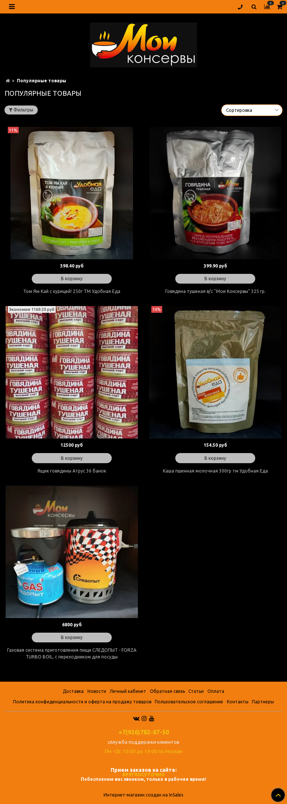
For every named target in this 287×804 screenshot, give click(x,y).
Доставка (73, 691)
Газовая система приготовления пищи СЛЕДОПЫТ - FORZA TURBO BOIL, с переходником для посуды (71, 653)
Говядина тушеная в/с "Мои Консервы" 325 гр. (215, 291)
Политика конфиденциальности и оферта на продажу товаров (82, 701)
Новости (96, 691)
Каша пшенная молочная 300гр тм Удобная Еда (215, 470)
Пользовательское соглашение (189, 701)
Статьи (196, 691)
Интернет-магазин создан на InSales (143, 795)
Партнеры (263, 701)
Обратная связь (167, 691)
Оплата (215, 691)
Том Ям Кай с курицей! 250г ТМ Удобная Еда (71, 291)
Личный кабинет (127, 691)
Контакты (238, 701)
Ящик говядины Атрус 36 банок (71, 470)
